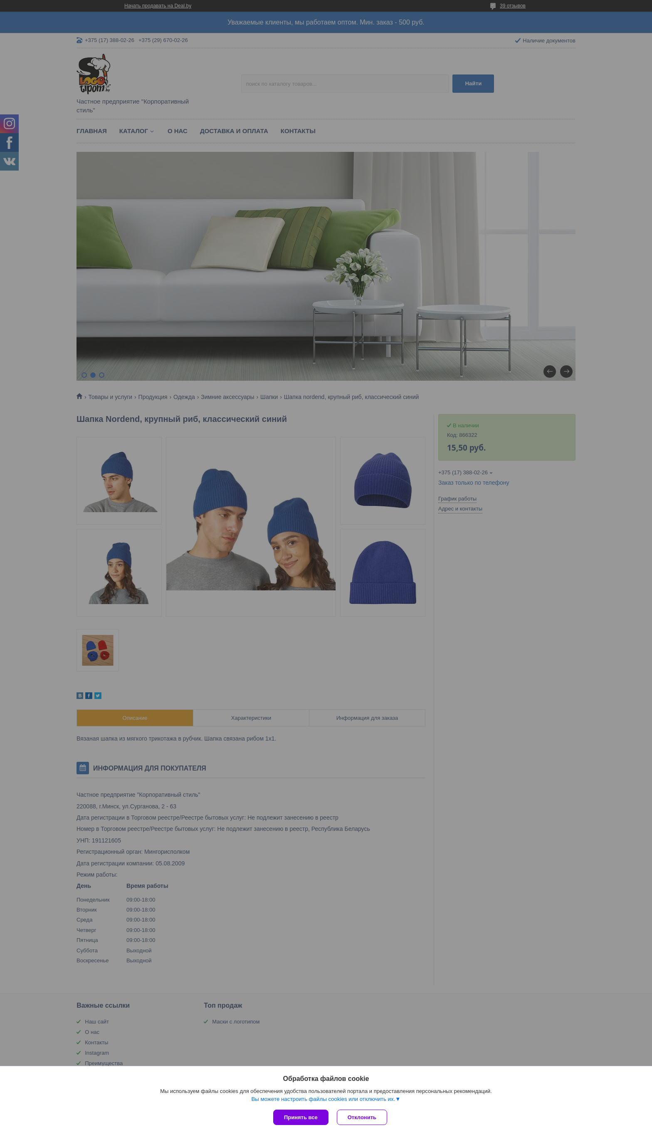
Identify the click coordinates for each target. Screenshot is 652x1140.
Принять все (301, 1117)
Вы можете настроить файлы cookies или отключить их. (323, 1099)
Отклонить (362, 1117)
